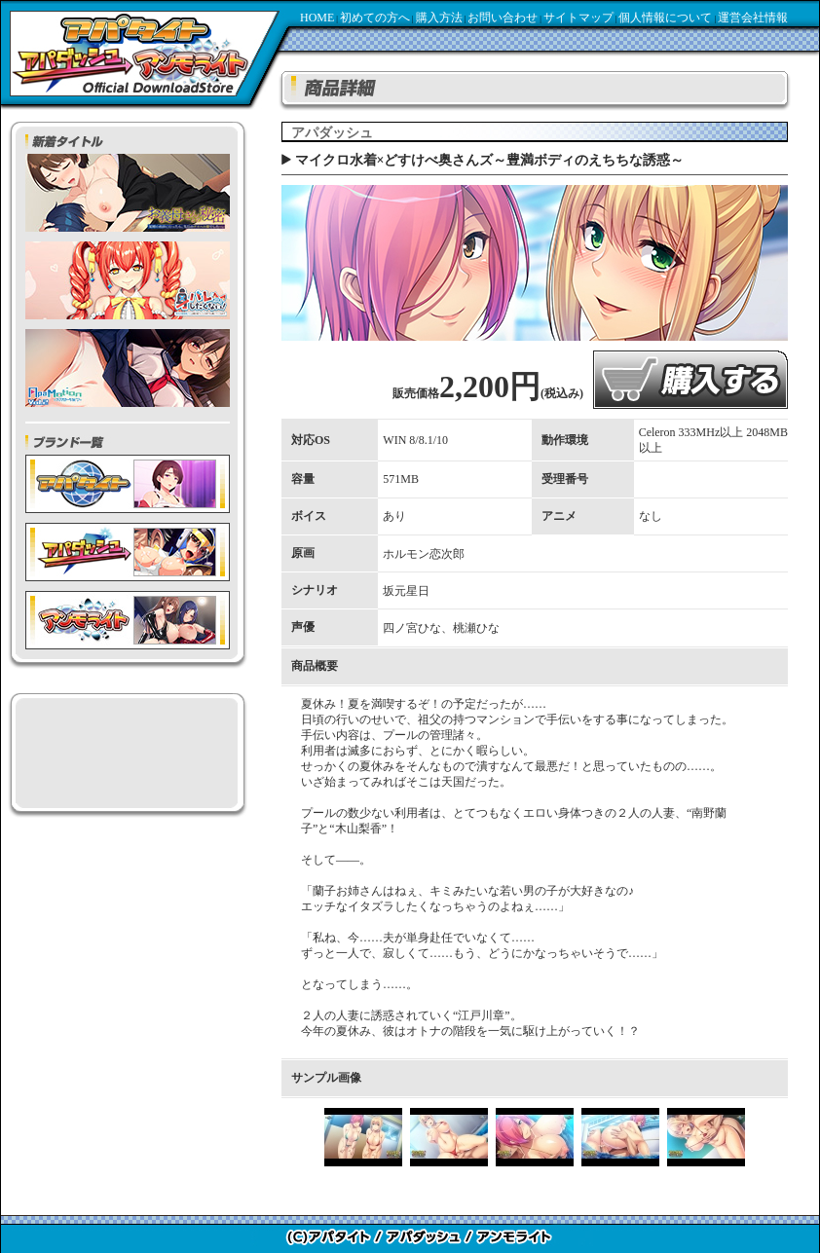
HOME (317, 17)
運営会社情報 (753, 17)
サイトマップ (578, 17)
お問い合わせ (502, 17)
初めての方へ (375, 17)
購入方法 (439, 17)
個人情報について (665, 17)
